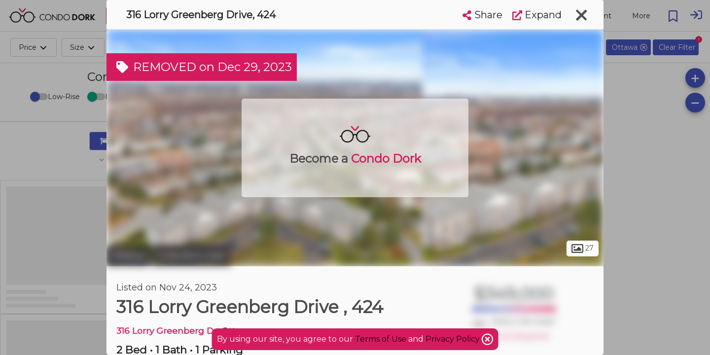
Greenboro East (191, 255)
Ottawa (127, 255)
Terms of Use (380, 339)
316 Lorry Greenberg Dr (166, 330)
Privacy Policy (454, 339)
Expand (537, 15)
